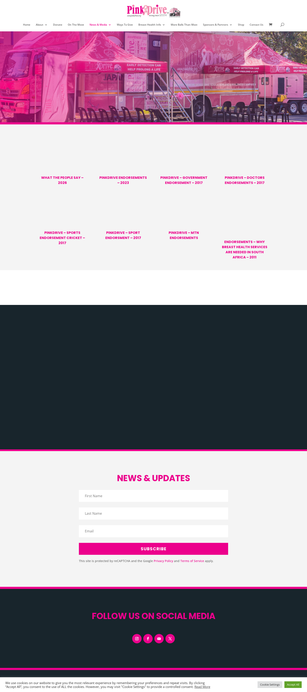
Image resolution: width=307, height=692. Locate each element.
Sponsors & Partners (215, 24)
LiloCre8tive (175, 663)
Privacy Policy (163, 469)
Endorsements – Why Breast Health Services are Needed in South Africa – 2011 (244, 249)
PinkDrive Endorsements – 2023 (123, 180)
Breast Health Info (149, 24)
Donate (57, 24)
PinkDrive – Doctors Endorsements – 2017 (245, 180)
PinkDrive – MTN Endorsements (184, 235)
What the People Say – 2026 (62, 180)
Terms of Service (192, 469)
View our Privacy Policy (52, 636)
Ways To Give (125, 24)
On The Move (76, 24)
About (39, 24)
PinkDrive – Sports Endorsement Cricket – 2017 (62, 237)
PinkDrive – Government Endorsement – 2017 (183, 180)
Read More (202, 687)
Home (26, 24)
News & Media (98, 24)
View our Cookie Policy (83, 636)
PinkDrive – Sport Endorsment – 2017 (123, 235)
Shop (241, 24)
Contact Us (256, 24)
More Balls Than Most (184, 24)
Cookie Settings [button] (270, 684)
